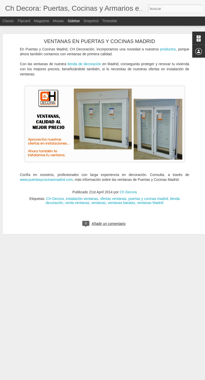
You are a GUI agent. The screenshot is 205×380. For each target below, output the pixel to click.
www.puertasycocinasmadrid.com (46, 163)
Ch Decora (128, 175)
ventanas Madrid (150, 186)
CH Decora (55, 182)
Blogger (122, 377)
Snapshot (91, 21)
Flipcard (24, 21)
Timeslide (109, 21)
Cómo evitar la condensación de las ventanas (43, 352)
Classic (8, 21)
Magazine (41, 21)
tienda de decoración (84, 47)
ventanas (98, 186)
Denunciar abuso (139, 377)
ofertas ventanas (113, 182)
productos (168, 32)
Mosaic (58, 21)
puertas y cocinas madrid (148, 182)
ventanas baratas (121, 186)
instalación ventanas (82, 182)
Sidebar (74, 21)
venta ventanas (77, 186)
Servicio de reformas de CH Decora (36, 363)
